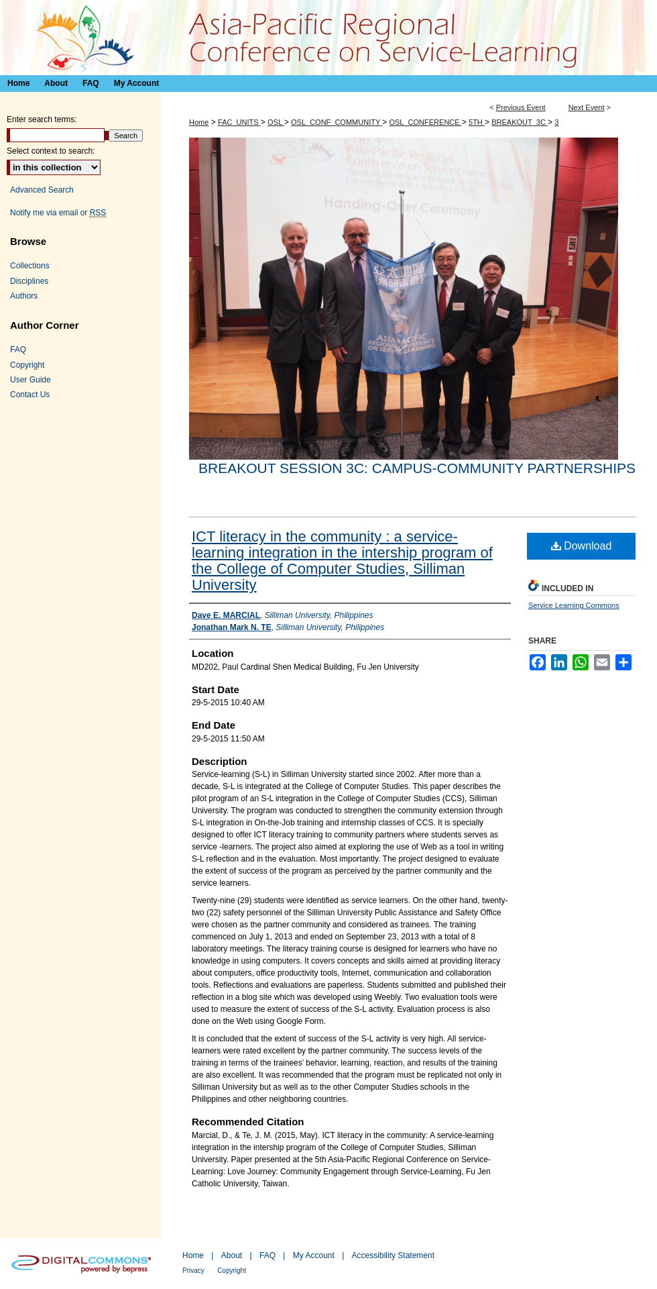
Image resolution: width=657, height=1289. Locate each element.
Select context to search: (51, 151)
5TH (477, 122)
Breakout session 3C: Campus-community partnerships (417, 468)
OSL (275, 122)
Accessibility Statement (393, 1255)
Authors (24, 296)
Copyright (27, 365)
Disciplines (29, 281)
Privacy (193, 1270)
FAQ (18, 349)
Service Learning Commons (573, 605)
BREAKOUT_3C (519, 122)
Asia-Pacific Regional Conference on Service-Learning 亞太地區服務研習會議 (328, 37)
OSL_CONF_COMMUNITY (336, 122)
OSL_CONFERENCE (425, 122)
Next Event (587, 107)
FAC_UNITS (239, 122)
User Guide (30, 379)
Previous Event (521, 107)
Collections (30, 265)
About (231, 1255)
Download (581, 546)
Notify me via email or (58, 212)
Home (198, 122)
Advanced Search (42, 190)
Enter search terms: (42, 119)
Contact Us (30, 394)
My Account (314, 1255)
